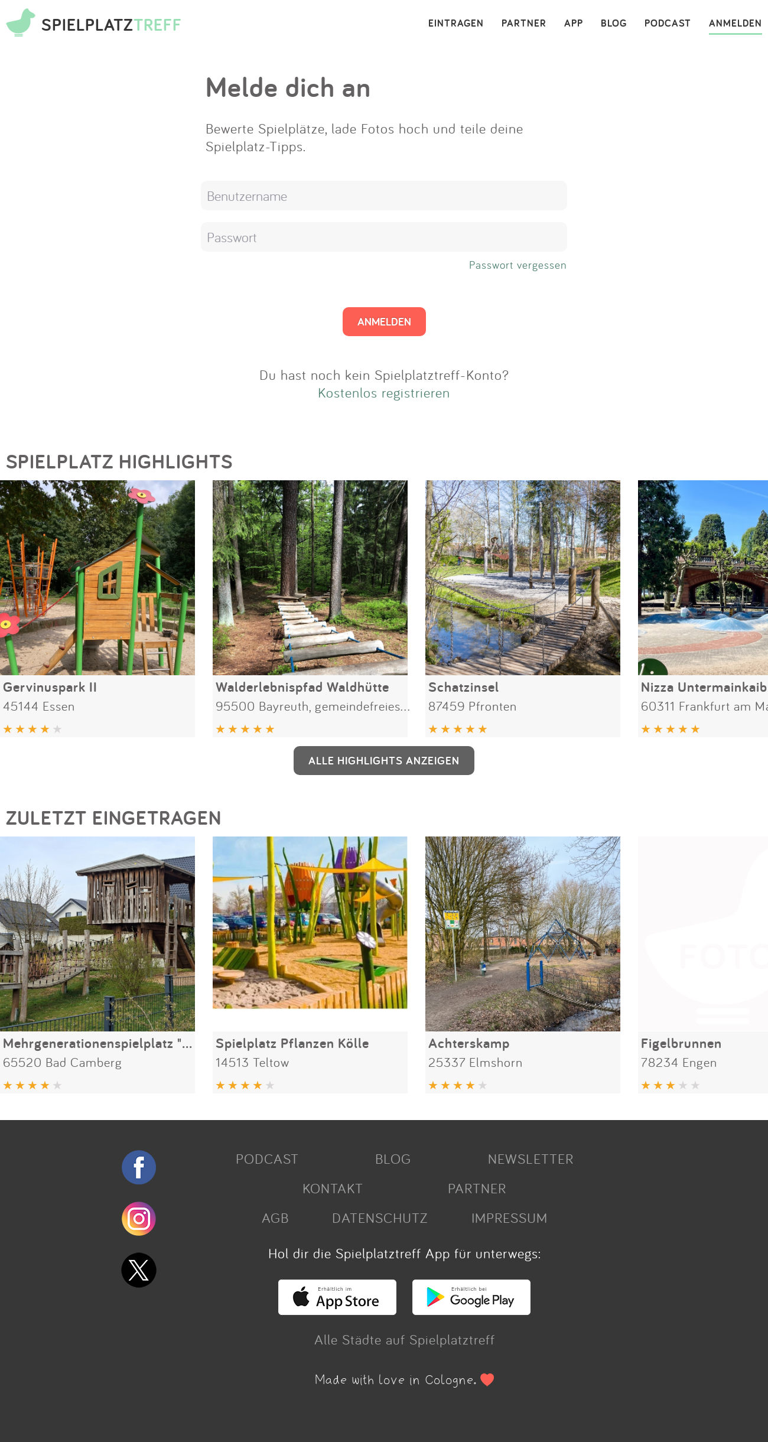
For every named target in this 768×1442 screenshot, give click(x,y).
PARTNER (524, 23)
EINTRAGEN (456, 23)
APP (573, 23)
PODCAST (668, 23)
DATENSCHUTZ (380, 1217)
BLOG (614, 23)
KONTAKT (332, 1188)
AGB (275, 1217)
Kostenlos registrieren (384, 392)
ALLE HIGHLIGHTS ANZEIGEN (384, 760)
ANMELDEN (735, 23)
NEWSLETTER (531, 1158)
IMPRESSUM (509, 1217)
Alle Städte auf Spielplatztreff (404, 1339)
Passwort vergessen (518, 265)
